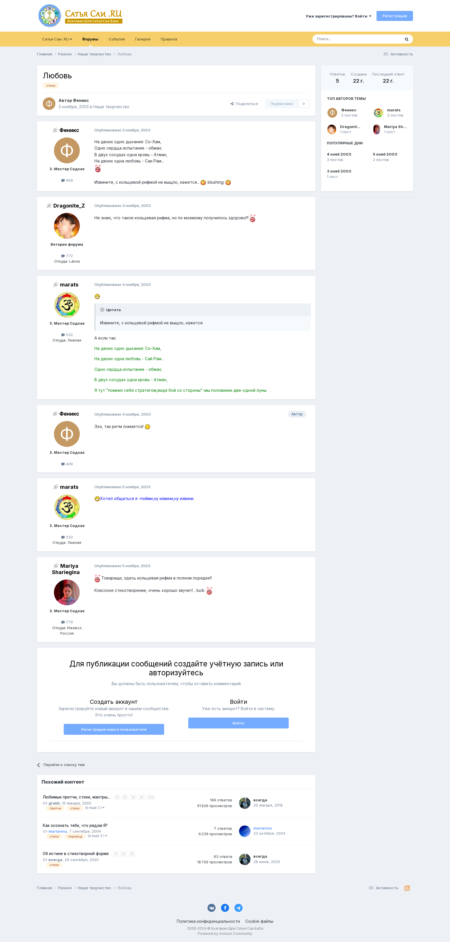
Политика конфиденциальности (208, 921)
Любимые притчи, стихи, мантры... (77, 797)
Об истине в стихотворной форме (76, 853)
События (117, 39)
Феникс (348, 110)
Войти (238, 723)
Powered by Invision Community (225, 933)
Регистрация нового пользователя (113, 729)
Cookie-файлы (259, 921)
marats (394, 110)
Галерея (142, 39)
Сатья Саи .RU (57, 39)
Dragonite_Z (352, 126)
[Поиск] (343, 39)
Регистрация (395, 15)
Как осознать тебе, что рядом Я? (75, 825)
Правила (169, 39)
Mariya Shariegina (401, 126)
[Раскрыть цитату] (102, 309)
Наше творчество (111, 106)
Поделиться (244, 103)
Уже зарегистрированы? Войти (338, 16)
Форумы (90, 41)
